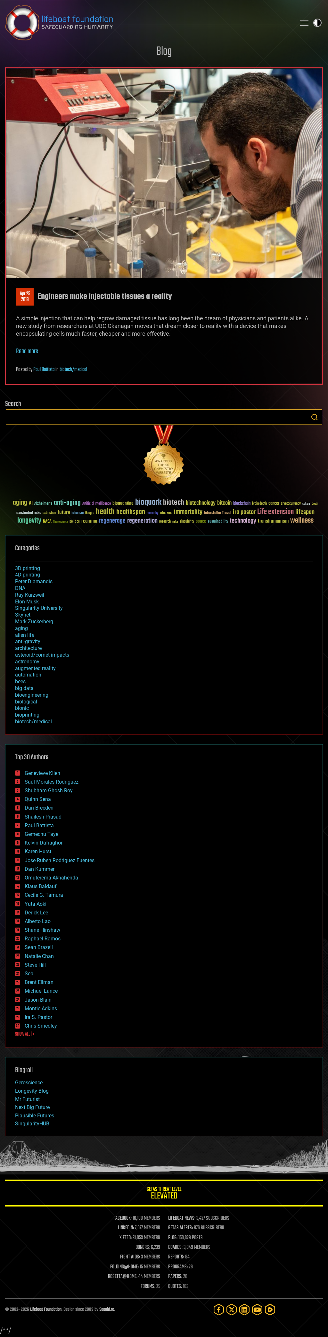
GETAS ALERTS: (180, 1228)
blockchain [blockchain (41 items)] (241, 503)
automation (28, 675)
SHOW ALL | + (25, 1034)
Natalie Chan (39, 956)
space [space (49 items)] (201, 521)
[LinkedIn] (244, 1309)
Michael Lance (41, 991)
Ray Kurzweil (29, 595)
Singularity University (39, 608)
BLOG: (172, 1238)
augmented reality (35, 668)
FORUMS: (148, 1286)
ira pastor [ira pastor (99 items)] (244, 512)
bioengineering (31, 695)
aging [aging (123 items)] (20, 503)
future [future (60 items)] (64, 512)
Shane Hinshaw (42, 930)
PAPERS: (175, 1277)
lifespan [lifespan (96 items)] (305, 512)
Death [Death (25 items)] (315, 504)
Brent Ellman (39, 982)
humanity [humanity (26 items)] (153, 513)
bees (20, 681)
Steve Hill (35, 965)
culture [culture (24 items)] (306, 504)
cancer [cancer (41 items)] (273, 503)
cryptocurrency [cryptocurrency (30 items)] (291, 504)
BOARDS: (175, 1247)
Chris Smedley (41, 1026)
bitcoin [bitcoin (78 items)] (224, 503)
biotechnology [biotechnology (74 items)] (201, 503)
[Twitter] (231, 1309)
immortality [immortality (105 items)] (188, 512)
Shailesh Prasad (43, 817)
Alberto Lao (38, 921)
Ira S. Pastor (38, 1017)
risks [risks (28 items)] (175, 522)
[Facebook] (219, 1309)
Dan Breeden (39, 808)
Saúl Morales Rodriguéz (51, 782)
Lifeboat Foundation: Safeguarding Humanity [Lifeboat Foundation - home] (148, 22)
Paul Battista (43, 370)
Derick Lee (36, 913)
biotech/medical (73, 370)
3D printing (27, 568)
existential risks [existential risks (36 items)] (28, 513)
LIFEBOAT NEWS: (181, 1218)
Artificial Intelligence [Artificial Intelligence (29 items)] (96, 504)
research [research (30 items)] (165, 522)
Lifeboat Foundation (46, 1309)
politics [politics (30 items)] (75, 522)
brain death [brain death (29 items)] (259, 504)
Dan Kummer (39, 869)
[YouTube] (257, 1309)
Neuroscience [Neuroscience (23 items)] (60, 522)
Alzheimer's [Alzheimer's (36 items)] (43, 503)
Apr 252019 (25, 297)
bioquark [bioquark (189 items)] (148, 502)
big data (24, 688)
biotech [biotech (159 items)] (173, 502)
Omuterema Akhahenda (51, 878)
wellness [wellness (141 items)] (302, 521)
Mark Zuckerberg (34, 621)
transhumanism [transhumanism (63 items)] (273, 521)
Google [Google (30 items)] (89, 513)
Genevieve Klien (42, 773)
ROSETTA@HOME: (122, 1277)
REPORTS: (176, 1257)
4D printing (27, 575)
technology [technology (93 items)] (243, 521)
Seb (29, 974)
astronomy (27, 662)
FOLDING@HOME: (124, 1267)
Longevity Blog (32, 1091)
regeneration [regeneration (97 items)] (142, 521)
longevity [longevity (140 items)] (29, 521)
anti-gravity (27, 641)
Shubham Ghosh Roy (49, 790)
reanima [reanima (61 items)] (89, 521)
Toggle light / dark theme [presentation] (317, 23)
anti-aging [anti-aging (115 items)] (67, 503)
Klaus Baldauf (41, 886)
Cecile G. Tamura (44, 895)
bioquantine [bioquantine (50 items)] (123, 503)
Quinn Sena (38, 799)
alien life (24, 635)
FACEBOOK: (122, 1218)
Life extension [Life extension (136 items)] (275, 512)
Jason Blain (38, 1000)
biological (26, 702)
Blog (164, 52)
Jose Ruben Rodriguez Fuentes (59, 860)
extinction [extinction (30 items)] (49, 513)
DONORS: (142, 1247)
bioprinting (27, 715)
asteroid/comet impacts (42, 655)
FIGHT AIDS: (130, 1257)
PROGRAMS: (178, 1267)
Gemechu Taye (41, 834)
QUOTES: (175, 1286)
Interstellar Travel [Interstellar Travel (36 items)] (217, 513)
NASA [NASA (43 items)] (47, 521)
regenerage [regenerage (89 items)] (112, 521)
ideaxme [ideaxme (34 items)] (166, 513)
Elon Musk (27, 602)
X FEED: (125, 1238)
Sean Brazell (39, 947)
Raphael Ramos (43, 939)
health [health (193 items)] (105, 512)
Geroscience (29, 1083)
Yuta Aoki (35, 904)
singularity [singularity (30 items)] (187, 522)
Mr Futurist (27, 1099)
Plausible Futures (34, 1116)
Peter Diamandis (34, 581)
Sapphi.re (106, 1309)
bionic (22, 708)
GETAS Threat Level (164, 1194)
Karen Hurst (38, 851)
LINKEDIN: (126, 1228)
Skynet (22, 615)
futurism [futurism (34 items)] (77, 513)
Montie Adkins (41, 1008)
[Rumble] (270, 1309)
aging (21, 628)
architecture (28, 648)
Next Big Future (32, 1107)
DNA (20, 588)
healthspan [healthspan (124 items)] (130, 512)
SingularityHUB (32, 1124)
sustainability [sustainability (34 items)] (218, 522)
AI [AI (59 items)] (31, 503)
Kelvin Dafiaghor (43, 843)
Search (314, 417)
